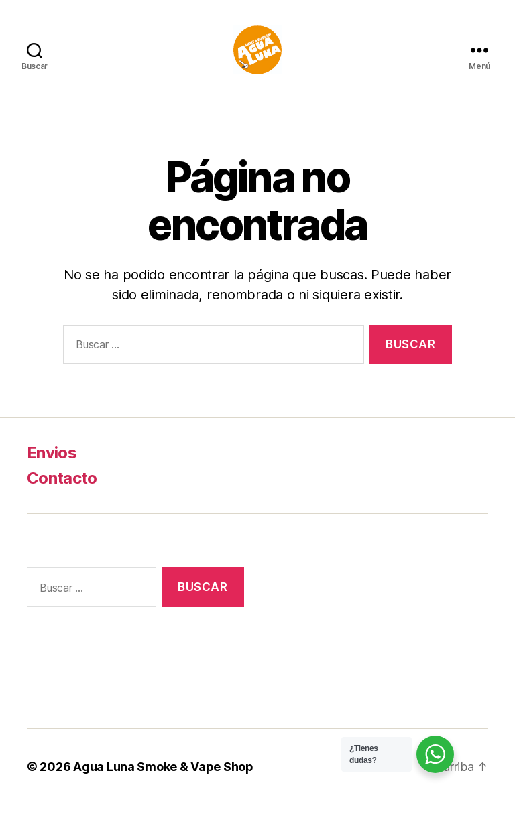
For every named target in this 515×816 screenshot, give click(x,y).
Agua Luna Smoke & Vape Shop (163, 778)
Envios (51, 464)
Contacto (62, 489)
